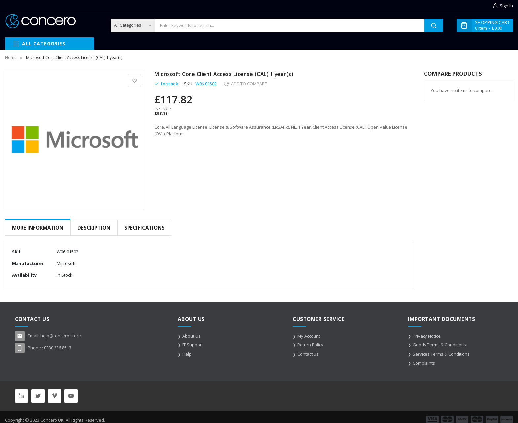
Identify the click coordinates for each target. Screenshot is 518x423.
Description (93, 227)
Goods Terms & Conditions (439, 339)
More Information (37, 227)
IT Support (192, 339)
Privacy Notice (427, 331)
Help (187, 349)
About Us (191, 331)
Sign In (506, 6)
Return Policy (310, 339)
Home (11, 57)
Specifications (144, 227)
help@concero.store (60, 330)
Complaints (424, 358)
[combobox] (289, 25)
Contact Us (308, 349)
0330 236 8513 (57, 342)
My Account (308, 331)
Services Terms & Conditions (441, 349)
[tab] (37, 228)
